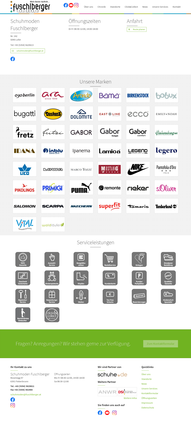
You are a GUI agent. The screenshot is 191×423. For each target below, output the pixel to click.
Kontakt (177, 6)
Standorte (115, 6)
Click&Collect (131, 6)
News (145, 6)
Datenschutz (147, 407)
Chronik (102, 6)
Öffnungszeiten (149, 398)
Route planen (136, 29)
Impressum (147, 402)
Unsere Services (160, 6)
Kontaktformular (149, 393)
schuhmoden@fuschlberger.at (26, 51)
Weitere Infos (130, 398)
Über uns (88, 6)
